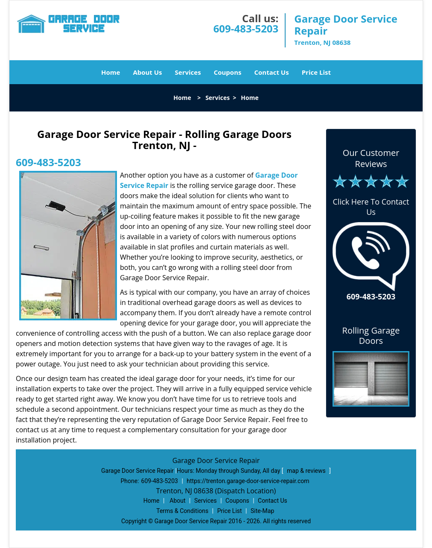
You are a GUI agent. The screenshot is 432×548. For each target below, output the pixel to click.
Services (188, 72)
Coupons (228, 72)
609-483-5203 (246, 28)
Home (110, 72)
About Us (147, 72)
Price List (316, 72)
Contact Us (271, 72)
